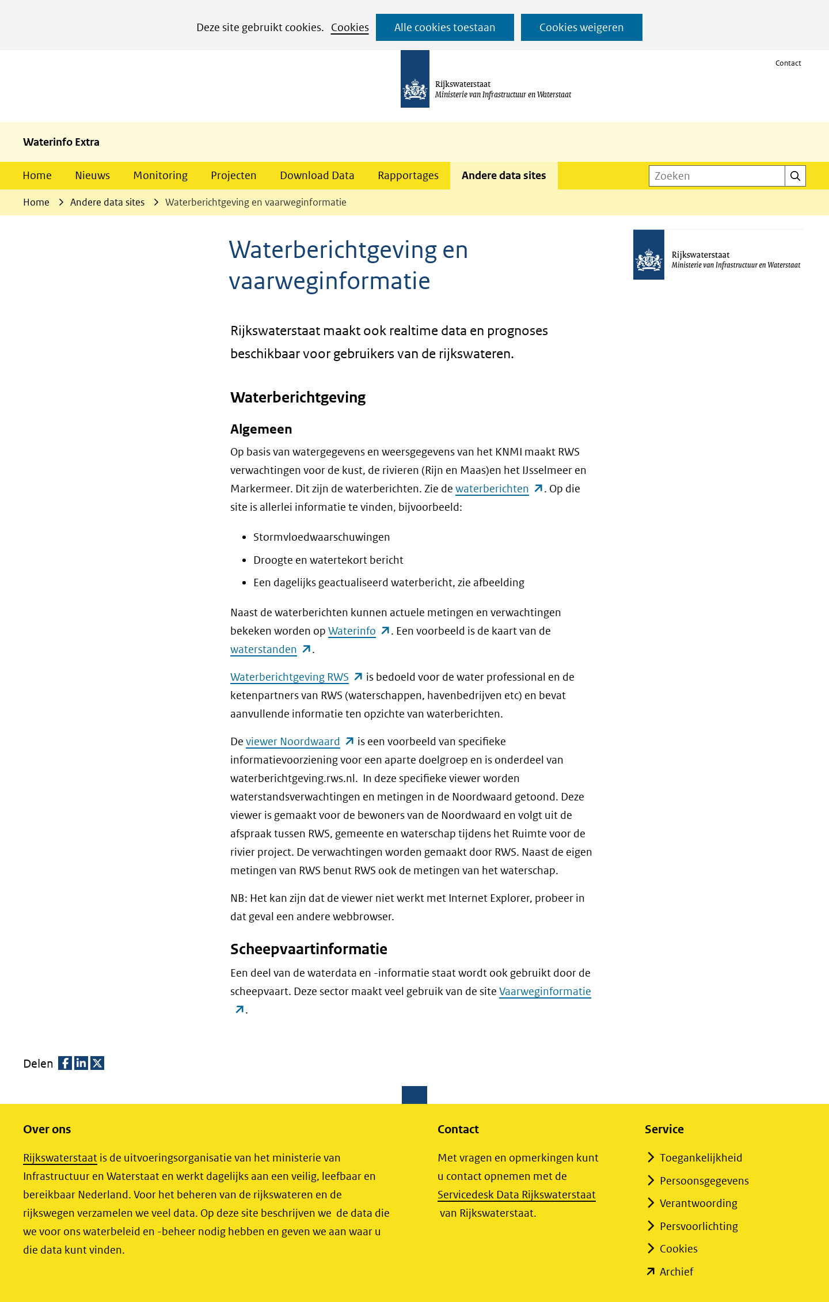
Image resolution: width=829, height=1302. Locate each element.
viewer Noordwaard (300, 741)
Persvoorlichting (699, 1226)
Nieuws (92, 175)
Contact (788, 63)
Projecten (234, 175)
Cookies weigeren (581, 27)
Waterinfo (359, 630)
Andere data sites (504, 175)
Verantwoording (698, 1203)
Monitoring (160, 175)
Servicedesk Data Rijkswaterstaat (517, 1194)
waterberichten (499, 488)
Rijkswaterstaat (60, 1157)
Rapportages (408, 175)
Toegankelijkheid (701, 1157)
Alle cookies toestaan (445, 27)
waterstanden (271, 649)
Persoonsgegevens (704, 1180)
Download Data (317, 175)
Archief (676, 1271)
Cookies (350, 27)
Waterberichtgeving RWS (297, 677)
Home (37, 175)
